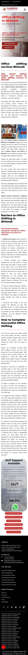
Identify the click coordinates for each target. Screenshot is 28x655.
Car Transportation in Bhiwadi (13, 513)
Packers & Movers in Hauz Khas (10, 624)
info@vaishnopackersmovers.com (9, 5)
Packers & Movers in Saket (8, 639)
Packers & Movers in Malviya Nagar (10, 614)
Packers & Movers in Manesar (9, 633)
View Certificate (9, 44)
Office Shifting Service (7, 573)
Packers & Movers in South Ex (9, 623)
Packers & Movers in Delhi (8, 630)
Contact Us (8, 47)
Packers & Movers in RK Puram (9, 619)
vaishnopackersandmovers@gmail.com (14, 562)
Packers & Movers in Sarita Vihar (10, 632)
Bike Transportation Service (8, 577)
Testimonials (4, 602)
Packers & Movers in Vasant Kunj (10, 646)
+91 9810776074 (16, 1)
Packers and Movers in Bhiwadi (14, 528)
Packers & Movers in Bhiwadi (9, 635)
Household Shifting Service (8, 570)
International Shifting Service (8, 582)
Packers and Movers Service (8, 585)
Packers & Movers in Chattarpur (10, 644)
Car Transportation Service (8, 575)
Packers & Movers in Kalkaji (8, 626)
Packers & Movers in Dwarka (9, 621)
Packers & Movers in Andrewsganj (10, 637)
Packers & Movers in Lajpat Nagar (10, 617)
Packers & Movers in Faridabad (9, 641)
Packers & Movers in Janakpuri (9, 616)
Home (3, 24)
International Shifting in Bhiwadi (14, 524)
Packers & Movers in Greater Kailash (11, 628)
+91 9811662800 (5, 1)
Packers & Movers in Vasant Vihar (10, 648)
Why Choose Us (5, 597)
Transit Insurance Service (13, 532)
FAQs (2, 599)
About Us (4, 593)
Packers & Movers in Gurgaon (9, 642)
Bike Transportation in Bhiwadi (13, 517)
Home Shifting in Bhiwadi (13, 521)
